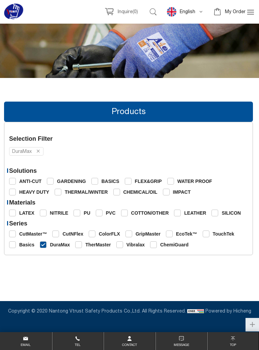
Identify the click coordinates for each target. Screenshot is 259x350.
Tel (78, 345)
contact (129, 345)
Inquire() (128, 12)
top (233, 345)
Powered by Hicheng (228, 311)
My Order (235, 12)
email (26, 345)
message (181, 345)
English (181, 12)
